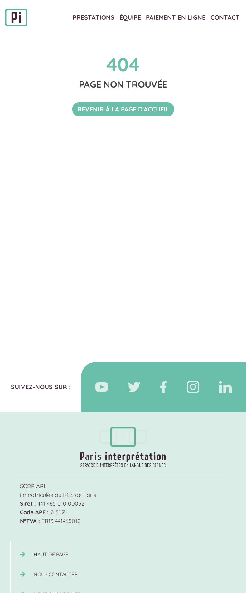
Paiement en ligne (175, 17)
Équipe (130, 17)
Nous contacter (56, 574)
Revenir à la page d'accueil (123, 109)
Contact (225, 17)
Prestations (93, 17)
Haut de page (51, 554)
